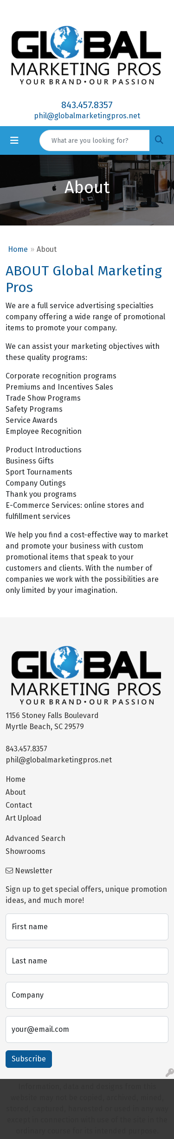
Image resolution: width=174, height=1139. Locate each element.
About (16, 792)
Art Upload (24, 818)
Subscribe (29, 1058)
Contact (19, 805)
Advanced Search (35, 838)
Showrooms (25, 851)
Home (18, 249)
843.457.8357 (87, 104)
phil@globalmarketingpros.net (87, 115)
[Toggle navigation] (14, 140)
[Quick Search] (94, 140)
